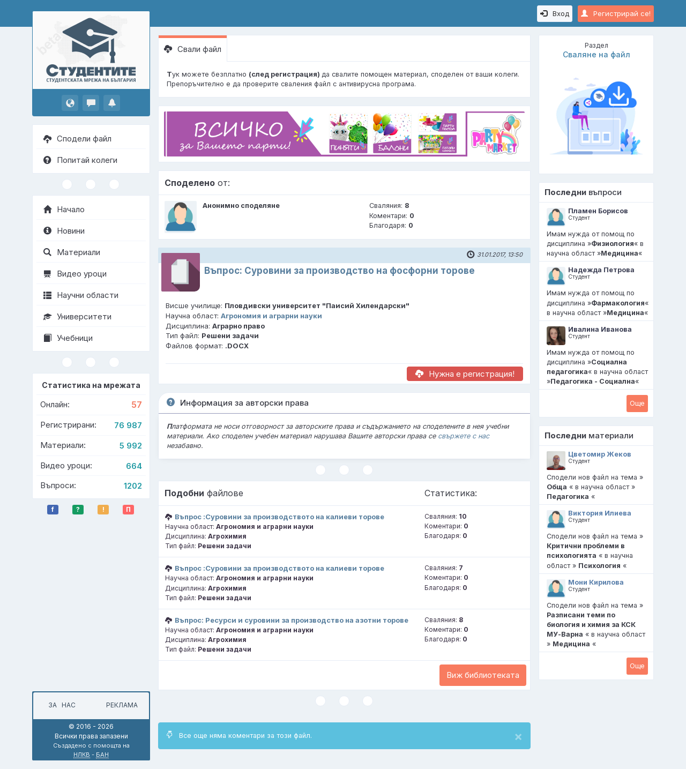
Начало (64, 209)
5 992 (131, 446)
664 (134, 466)
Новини (64, 231)
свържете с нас (463, 436)
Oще (637, 403)
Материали (71, 252)
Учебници (68, 338)
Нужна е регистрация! (464, 374)
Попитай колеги (80, 160)
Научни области (80, 295)
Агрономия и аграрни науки (271, 315)
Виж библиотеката (482, 675)
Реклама (122, 705)
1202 (133, 486)
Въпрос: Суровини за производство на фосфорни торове (339, 270)
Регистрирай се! (616, 13)
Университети (77, 316)
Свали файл (192, 49)
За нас (60, 705)
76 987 (128, 425)
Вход (554, 13)
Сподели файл (77, 138)
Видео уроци (75, 273)
